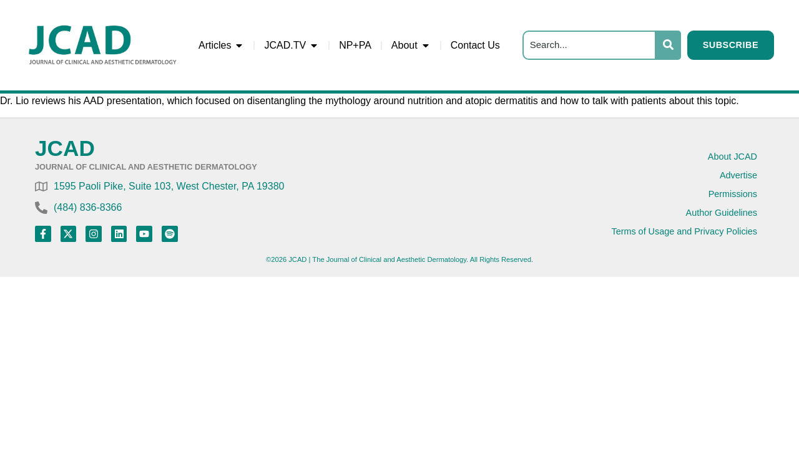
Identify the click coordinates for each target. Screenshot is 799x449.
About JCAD (732, 157)
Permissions (732, 194)
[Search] (589, 45)
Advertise (738, 175)
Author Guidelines (721, 213)
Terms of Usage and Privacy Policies (684, 231)
